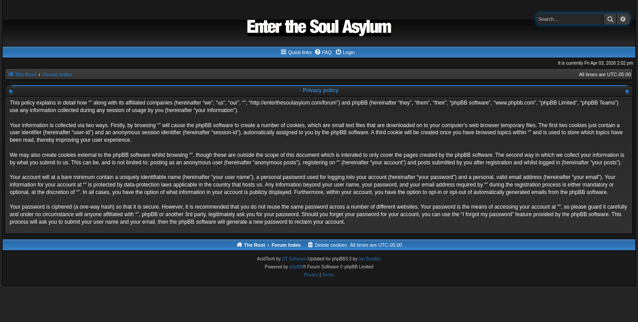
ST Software (294, 258)
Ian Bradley (369, 258)
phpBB (296, 266)
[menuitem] (323, 52)
